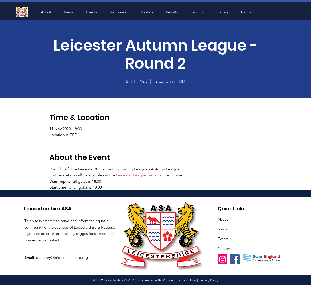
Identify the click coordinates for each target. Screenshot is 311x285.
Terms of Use (186, 280)
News (222, 229)
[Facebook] (235, 259)
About (223, 219)
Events (223, 238)
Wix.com (168, 280)
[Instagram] (222, 259)
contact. (53, 240)
